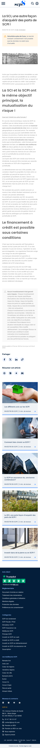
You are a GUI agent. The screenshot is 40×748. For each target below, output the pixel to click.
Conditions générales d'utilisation (13, 598)
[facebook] (14, 702)
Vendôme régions (8, 670)
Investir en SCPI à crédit (10, 640)
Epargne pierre (7, 676)
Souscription (6, 649)
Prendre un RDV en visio (13, 728)
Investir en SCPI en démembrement (14, 643)
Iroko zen (5, 664)
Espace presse (10, 734)
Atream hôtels (7, 691)
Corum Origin (6, 685)
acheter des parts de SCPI (11, 133)
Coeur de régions (8, 667)
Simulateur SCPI (7, 625)
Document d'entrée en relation (12, 592)
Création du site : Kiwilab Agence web (20, 746)
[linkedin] (3, 702)
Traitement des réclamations (12, 595)
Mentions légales (8, 601)
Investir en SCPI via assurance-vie (14, 646)
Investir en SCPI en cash (10, 637)
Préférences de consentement (12, 607)
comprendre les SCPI (22, 84)
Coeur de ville (7, 673)
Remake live (6, 660)
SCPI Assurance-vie (9, 628)
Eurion (4, 679)
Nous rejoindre (10, 731)
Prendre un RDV (10, 725)
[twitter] (20, 702)
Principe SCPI (7, 634)
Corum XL (5, 682)
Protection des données (10, 604)
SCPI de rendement (9, 619)
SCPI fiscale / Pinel (8, 622)
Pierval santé (6, 688)
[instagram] (9, 702)
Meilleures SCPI (7, 631)
